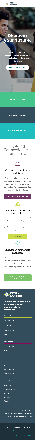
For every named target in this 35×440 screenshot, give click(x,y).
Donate (6, 401)
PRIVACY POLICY (9, 430)
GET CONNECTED (17, 236)
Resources (8, 393)
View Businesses (10, 366)
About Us (7, 385)
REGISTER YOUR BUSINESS (17, 197)
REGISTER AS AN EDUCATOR (17, 277)
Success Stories (10, 389)
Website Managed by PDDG (24, 435)
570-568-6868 (25, 410)
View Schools (9, 370)
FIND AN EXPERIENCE (17, 67)
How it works (9, 320)
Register (7, 334)
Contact (7, 397)
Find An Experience (11, 362)
